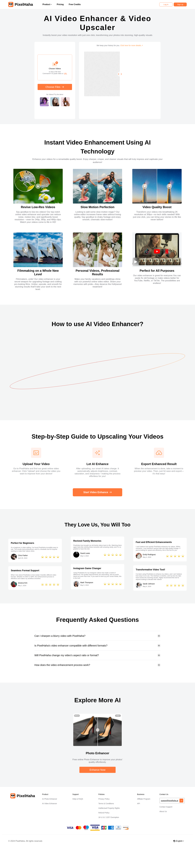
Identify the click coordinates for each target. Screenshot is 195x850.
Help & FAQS (77, 799)
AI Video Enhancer (49, 804)
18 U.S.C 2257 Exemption (108, 817)
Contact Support (165, 807)
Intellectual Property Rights (109, 808)
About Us (163, 811)
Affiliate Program (143, 799)
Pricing (60, 4)
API (138, 804)
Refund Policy (103, 813)
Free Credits (75, 4)
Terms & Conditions (106, 804)
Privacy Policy (103, 799)
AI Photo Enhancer (49, 799)
